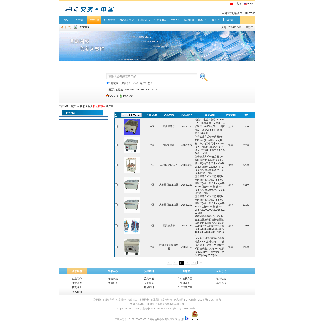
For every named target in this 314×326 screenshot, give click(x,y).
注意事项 (149, 278)
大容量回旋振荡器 (168, 184)
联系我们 (230, 19)
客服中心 (113, 271)
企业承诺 (149, 283)
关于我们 (80, 19)
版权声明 (149, 287)
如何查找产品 (185, 278)
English (251, 3)
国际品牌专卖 (126, 19)
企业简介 (77, 278)
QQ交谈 (112, 95)
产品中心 (94, 19)
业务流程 (185, 271)
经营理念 (77, 283)
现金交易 (221, 283)
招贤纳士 (77, 287)
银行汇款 (221, 278)
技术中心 (203, 19)
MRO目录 (190, 299)
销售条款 (113, 278)
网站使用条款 (157, 319)
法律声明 (149, 271)
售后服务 (113, 283)
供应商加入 (144, 19)
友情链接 (167, 299)
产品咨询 (175, 19)
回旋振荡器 (169, 126)
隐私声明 (169, 319)
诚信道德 (189, 19)
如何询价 (185, 283)
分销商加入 (160, 19)
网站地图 (180, 319)
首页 (66, 19)
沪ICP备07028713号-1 (185, 308)
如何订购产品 (185, 287)
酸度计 (143, 304)
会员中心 (216, 19)
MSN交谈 (126, 95)
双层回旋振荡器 (168, 164)
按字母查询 (109, 19)
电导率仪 (152, 304)
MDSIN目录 (214, 299)
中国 (152, 126)
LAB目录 (202, 299)
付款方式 (221, 271)
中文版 (237, 3)
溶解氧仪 (162, 304)
